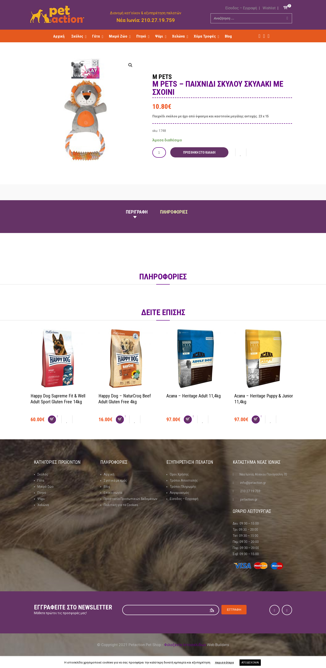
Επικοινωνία (113, 492)
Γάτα (40, 480)
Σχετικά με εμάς (115, 480)
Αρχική (109, 474)
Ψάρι (41, 499)
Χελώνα (43, 505)
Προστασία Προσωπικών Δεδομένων (130, 499)
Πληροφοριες (174, 212)
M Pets (162, 77)
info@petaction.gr (253, 483)
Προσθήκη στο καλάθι (199, 152)
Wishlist (269, 8)
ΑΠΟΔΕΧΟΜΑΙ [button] (250, 662)
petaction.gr (248, 499)
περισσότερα (224, 662)
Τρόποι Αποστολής (184, 480)
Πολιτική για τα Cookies (121, 505)
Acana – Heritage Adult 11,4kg (193, 396)
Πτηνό (41, 492)
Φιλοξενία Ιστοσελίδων (185, 644)
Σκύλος (42, 474)
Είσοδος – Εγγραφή (241, 8)
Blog (107, 486)
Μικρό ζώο (45, 486)
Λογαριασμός (179, 492)
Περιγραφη (137, 212)
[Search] (287, 18)
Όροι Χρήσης (179, 474)
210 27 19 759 (250, 491)
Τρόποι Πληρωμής (183, 486)
